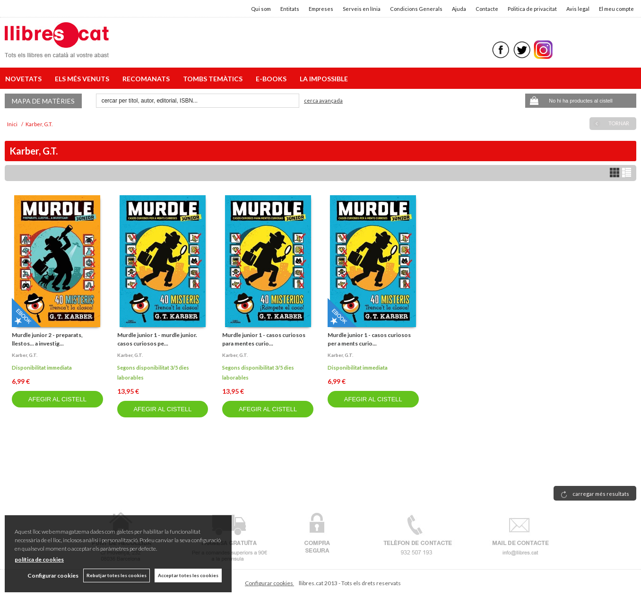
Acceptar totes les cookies (188, 575)
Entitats (289, 9)
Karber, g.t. (24, 355)
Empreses (321, 9)
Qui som (261, 9)
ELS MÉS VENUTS (83, 79)
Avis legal (577, 9)
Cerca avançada (323, 100)
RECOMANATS (147, 79)
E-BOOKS (272, 79)
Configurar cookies (269, 583)
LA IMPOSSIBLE (324, 79)
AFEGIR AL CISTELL (57, 399)
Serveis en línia (362, 9)
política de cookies (39, 559)
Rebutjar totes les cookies (117, 575)
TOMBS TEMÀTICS (214, 79)
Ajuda (459, 9)
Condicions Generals (416, 9)
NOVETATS (24, 79)
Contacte (487, 9)
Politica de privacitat (532, 9)
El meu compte (616, 9)
